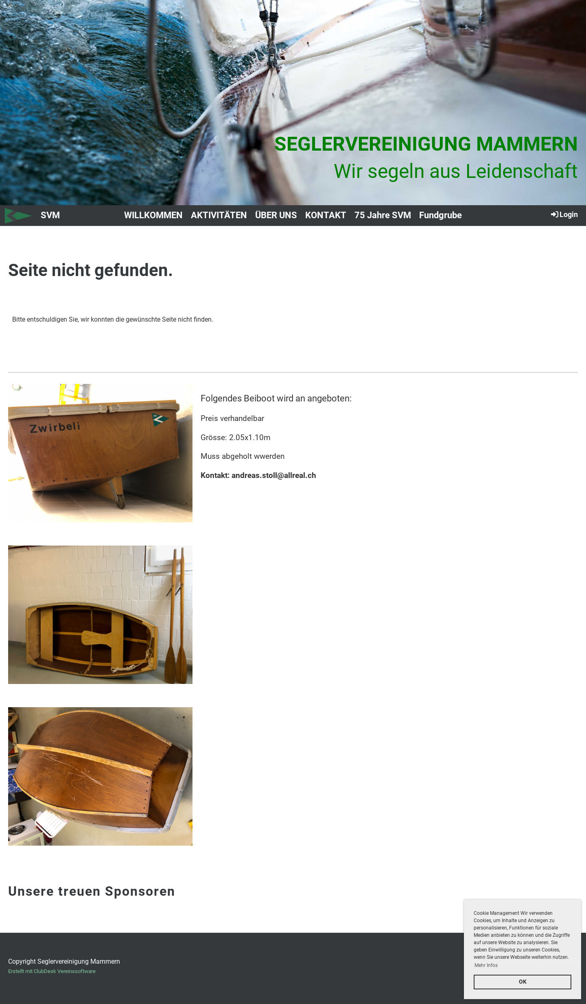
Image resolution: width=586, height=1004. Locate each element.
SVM (50, 215)
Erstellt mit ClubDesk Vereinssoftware (52, 971)
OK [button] (523, 981)
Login (564, 214)
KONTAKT (325, 215)
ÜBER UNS (276, 215)
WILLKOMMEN (153, 215)
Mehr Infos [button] (486, 965)
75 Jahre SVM (382, 215)
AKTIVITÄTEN (219, 215)
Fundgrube (440, 215)
